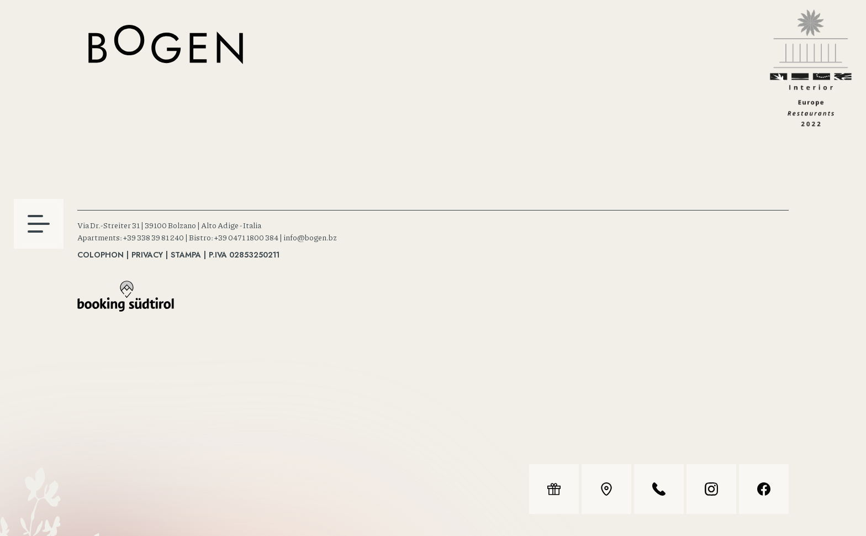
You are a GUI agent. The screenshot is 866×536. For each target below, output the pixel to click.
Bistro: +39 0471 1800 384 (233, 237)
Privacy (147, 254)
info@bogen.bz (310, 237)
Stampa (186, 254)
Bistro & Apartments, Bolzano (165, 44)
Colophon (100, 254)
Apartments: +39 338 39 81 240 (130, 237)
